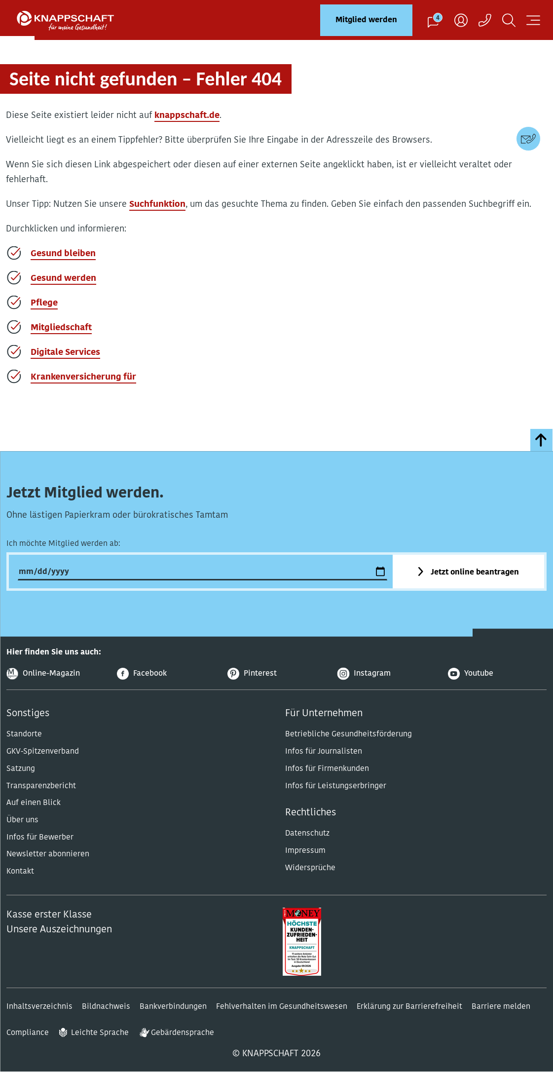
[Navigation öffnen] (533, 20)
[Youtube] (497, 674)
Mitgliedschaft (61, 328)
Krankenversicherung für (83, 377)
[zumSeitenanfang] (541, 440)
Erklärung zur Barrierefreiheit (409, 1007)
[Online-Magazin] (55, 674)
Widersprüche (310, 868)
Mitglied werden (366, 20)
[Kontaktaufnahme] (485, 20)
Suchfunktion (157, 204)
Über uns (22, 820)
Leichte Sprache (100, 1033)
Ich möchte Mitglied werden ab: (63, 544)
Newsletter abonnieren (47, 854)
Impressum (305, 851)
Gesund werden (63, 278)
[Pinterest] (276, 674)
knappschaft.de (187, 115)
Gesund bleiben (63, 254)
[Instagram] (386, 674)
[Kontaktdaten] (528, 138)
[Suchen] (509, 20)
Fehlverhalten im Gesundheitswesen (281, 1007)
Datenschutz (307, 834)
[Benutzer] (461, 20)
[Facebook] (166, 674)
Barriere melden (501, 1007)
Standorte (24, 734)
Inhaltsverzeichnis (39, 1007)
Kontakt (20, 872)
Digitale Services (65, 352)
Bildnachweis (106, 1007)
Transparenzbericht (41, 786)
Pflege (44, 303)
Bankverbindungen (173, 1007)
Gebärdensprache (182, 1033)
